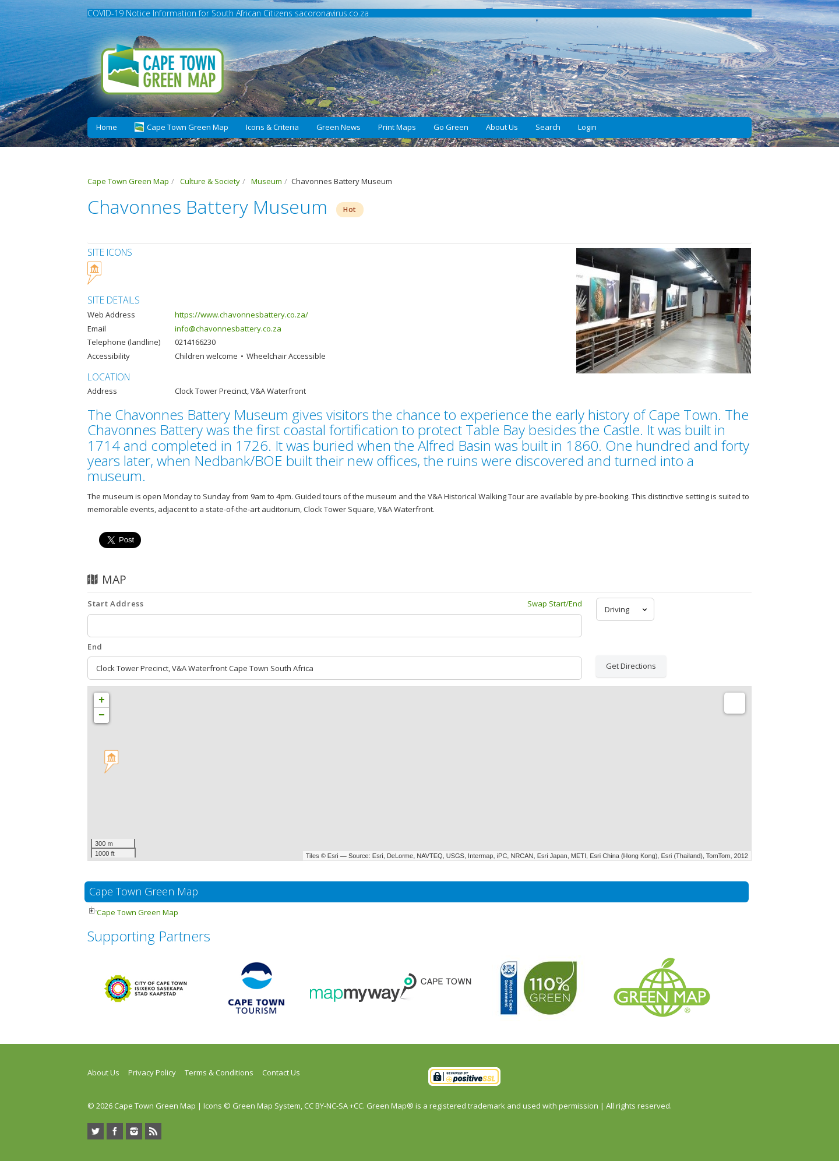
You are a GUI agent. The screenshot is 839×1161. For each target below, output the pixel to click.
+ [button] (101, 700)
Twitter (95, 1131)
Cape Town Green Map (137, 912)
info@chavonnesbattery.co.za (228, 328)
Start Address (115, 603)
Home (106, 127)
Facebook (115, 1131)
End (95, 646)
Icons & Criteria (272, 127)
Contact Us (281, 1072)
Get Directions (631, 666)
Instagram (134, 1131)
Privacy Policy (152, 1072)
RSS (153, 1131)
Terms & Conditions (219, 1072)
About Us (502, 127)
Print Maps (397, 127)
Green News (338, 127)
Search (547, 127)
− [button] (101, 715)
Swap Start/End (554, 603)
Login (587, 127)
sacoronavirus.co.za (332, 13)
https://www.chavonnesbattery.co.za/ (241, 314)
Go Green (450, 127)
